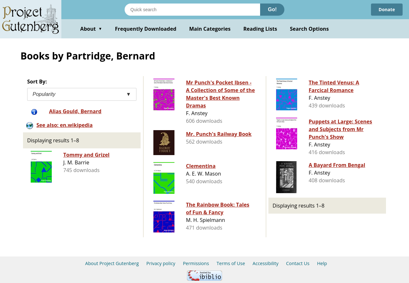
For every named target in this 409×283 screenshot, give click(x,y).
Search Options (309, 28)
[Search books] (192, 10)
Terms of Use (231, 263)
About (91, 29)
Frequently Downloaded (145, 28)
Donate (387, 9)
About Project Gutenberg (112, 263)
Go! (272, 9)
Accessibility (266, 263)
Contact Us (297, 263)
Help (322, 263)
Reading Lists (260, 28)
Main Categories (210, 28)
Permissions (196, 263)
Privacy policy (160, 263)
